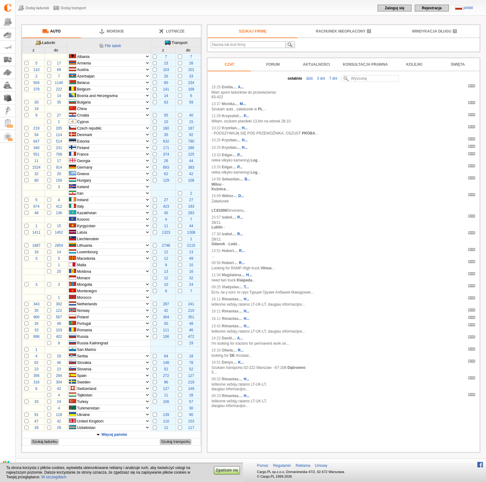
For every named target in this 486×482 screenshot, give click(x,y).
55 (166, 115)
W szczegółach (53, 477)
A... (241, 87)
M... (243, 104)
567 (59, 317)
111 (166, 330)
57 (191, 402)
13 (191, 252)
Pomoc (262, 465)
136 (59, 213)
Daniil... (228, 338)
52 (166, 369)
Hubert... (229, 251)
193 (191, 206)
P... (246, 116)
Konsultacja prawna (365, 64)
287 (166, 304)
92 (191, 135)
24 (191, 284)
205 (59, 128)
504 (36, 83)
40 (191, 115)
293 (191, 213)
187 (191, 128)
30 (36, 102)
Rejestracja (432, 8)
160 (166, 128)
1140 (59, 83)
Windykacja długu (431, 31)
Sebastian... (232, 179)
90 (191, 415)
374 (166, 154)
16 (36, 252)
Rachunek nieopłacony (340, 31)
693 (166, 167)
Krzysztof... (232, 116)
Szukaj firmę (253, 31)
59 (191, 102)
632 (166, 141)
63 (166, 102)
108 (191, 180)
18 (191, 356)
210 (191, 310)
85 (166, 83)
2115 (191, 245)
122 (59, 310)
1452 (59, 232)
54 (36, 135)
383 (191, 167)
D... (241, 196)
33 (191, 76)
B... (247, 179)
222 (59, 89)
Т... (246, 287)
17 (59, 63)
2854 (59, 245)
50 (166, 323)
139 (166, 415)
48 (36, 213)
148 (166, 362)
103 (166, 70)
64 (166, 356)
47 (36, 421)
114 (59, 135)
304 (166, 317)
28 (191, 63)
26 (166, 76)
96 (166, 382)
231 (59, 148)
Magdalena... (233, 275)
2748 (166, 245)
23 (166, 63)
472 (191, 336)
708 (59, 154)
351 (191, 317)
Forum (273, 64)
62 (166, 174)
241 (191, 304)
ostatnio (295, 78)
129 (166, 180)
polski (468, 8)
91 (36, 415)
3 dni (320, 78)
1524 (36, 167)
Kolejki (414, 64)
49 (191, 258)
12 (166, 252)
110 (36, 70)
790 (191, 141)
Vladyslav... (232, 287)
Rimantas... (232, 299)
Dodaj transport (73, 8)
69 (59, 70)
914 (59, 167)
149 (191, 389)
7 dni (332, 78)
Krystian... (231, 128)
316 (36, 382)
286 (191, 148)
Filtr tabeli (113, 46)
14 (59, 96)
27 (59, 115)
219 (36, 128)
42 (191, 174)
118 (59, 415)
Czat (229, 64)
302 (59, 304)
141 (166, 89)
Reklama (303, 465)
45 (166, 213)
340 (36, 148)
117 (191, 428)
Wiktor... (229, 196)
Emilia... (229, 87)
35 (59, 102)
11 (36, 161)
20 (59, 174)
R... (240, 217)
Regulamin (282, 465)
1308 (191, 232)
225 (191, 154)
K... (241, 362)
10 (166, 122)
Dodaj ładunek (37, 8)
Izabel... (228, 217)
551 (36, 154)
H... (245, 128)
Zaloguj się (394, 8)
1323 (166, 232)
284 (59, 376)
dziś (309, 78)
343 (36, 304)
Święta (458, 64)
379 (36, 89)
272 (166, 376)
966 (36, 317)
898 (36, 336)
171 (166, 148)
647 (36, 141)
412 (59, 206)
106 (166, 336)
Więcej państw (114, 434)
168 (191, 89)
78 (191, 362)
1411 (36, 232)
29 (191, 343)
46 (191, 330)
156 (59, 180)
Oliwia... (229, 350)
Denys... (229, 362)
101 (191, 70)
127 (191, 376)
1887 (36, 245)
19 (36, 109)
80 (36, 180)
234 (191, 83)
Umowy (321, 465)
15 (191, 122)
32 (36, 174)
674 (36, 206)
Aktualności (316, 64)
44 (191, 161)
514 (59, 141)
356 (36, 376)
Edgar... (228, 155)
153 (191, 421)
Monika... (230, 104)
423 (166, 206)
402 (59, 336)
